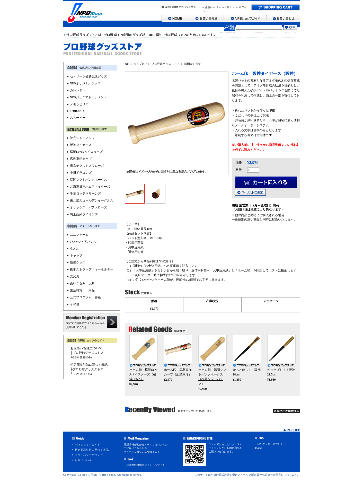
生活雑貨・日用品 (82, 290)
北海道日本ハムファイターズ (90, 186)
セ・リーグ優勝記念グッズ (88, 76)
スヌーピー (77, 117)
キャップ (76, 255)
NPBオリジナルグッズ (85, 83)
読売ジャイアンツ (82, 138)
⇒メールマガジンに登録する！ (142, 451)
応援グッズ (77, 262)
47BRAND (77, 111)
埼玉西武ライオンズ (84, 214)
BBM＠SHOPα (82, 357)
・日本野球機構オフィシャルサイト (144, 464)
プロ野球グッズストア (165, 63)
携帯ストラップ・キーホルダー (91, 269)
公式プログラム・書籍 (85, 297)
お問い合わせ (83, 460)
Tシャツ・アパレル (83, 241)
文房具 (74, 276)
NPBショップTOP (136, 63)
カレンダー (77, 90)
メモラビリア (79, 104)
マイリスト (228, 7)
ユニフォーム (79, 234)
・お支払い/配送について (84, 348)
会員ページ (211, 7)
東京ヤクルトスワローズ (87, 166)
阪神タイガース (81, 145)
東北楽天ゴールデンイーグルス (91, 200)
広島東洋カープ (81, 159)
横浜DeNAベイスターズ (86, 152)
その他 (74, 304)
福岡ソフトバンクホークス (88, 179)
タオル (74, 248)
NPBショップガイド (87, 444)
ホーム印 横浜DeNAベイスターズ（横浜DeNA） (143, 374)
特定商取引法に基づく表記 (92, 449)
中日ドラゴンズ (81, 172)
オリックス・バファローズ (88, 207)
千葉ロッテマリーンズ (85, 193)
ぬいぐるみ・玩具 (82, 283)
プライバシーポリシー (89, 454)
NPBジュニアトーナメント (88, 97)
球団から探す (192, 63)
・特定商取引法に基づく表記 (87, 364)
